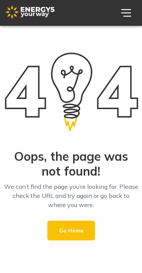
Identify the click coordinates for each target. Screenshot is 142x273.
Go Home (71, 230)
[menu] (126, 13)
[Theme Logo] (30, 17)
